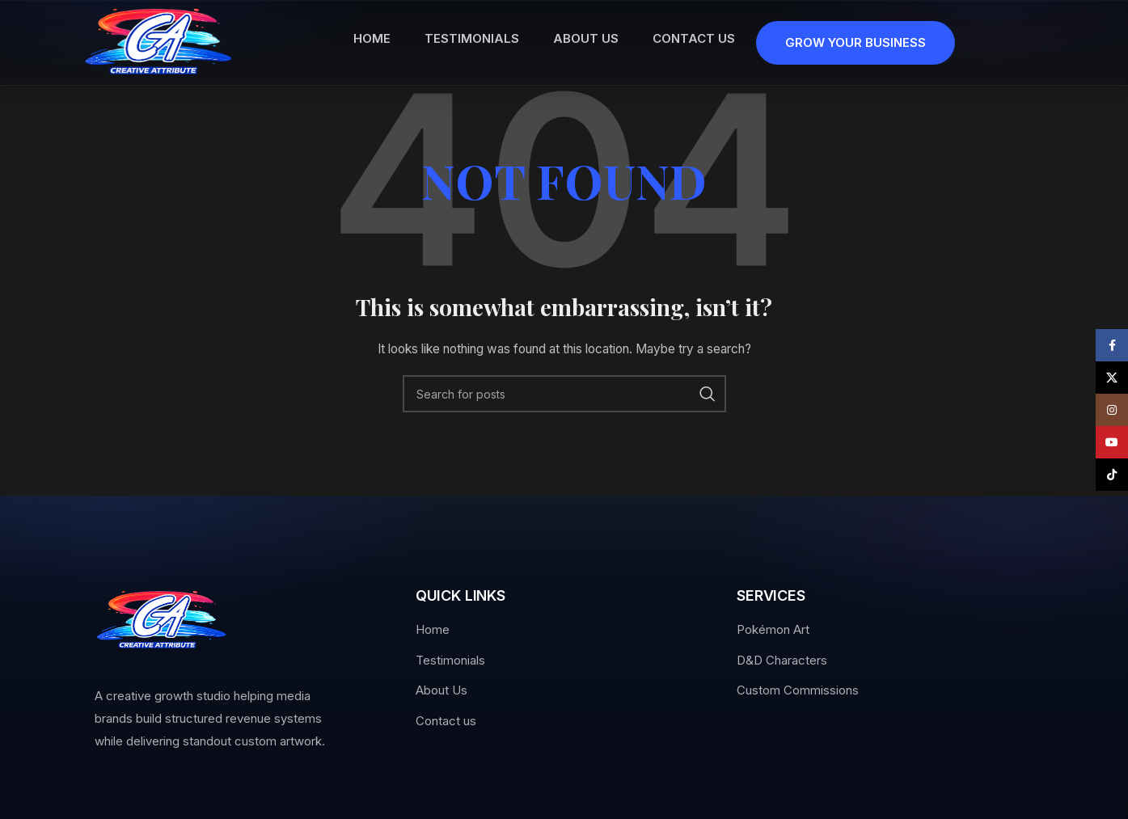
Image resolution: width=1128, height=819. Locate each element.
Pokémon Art (773, 629)
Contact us (446, 720)
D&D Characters (782, 660)
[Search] (564, 393)
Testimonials (450, 660)
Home (433, 629)
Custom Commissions (798, 690)
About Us (441, 690)
